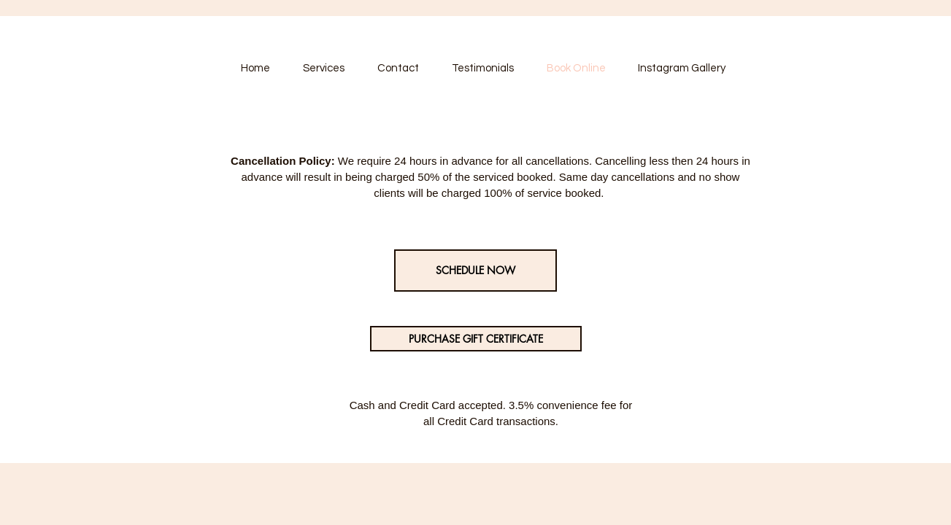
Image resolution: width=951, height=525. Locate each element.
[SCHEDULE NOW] (475, 270)
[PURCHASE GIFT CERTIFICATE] (476, 338)
